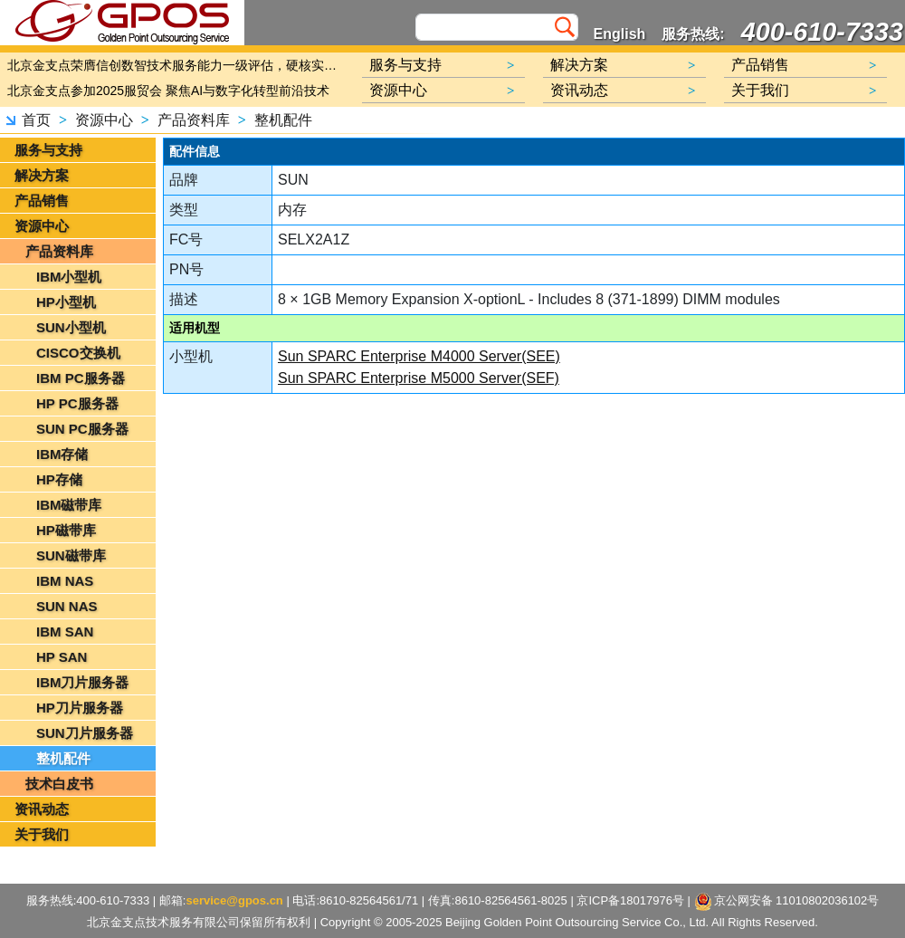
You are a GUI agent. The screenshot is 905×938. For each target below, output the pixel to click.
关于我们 (41, 834)
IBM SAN (64, 631)
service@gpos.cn (234, 900)
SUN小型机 (71, 327)
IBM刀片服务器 (82, 682)
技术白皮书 (59, 783)
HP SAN (61, 657)
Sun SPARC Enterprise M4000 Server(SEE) (419, 356)
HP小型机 (66, 302)
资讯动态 (41, 809)
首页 (36, 120)
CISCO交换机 (78, 352)
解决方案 (41, 175)
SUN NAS (67, 606)
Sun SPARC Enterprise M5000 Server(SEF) (418, 378)
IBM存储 (62, 454)
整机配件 (283, 120)
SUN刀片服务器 (84, 733)
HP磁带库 (66, 530)
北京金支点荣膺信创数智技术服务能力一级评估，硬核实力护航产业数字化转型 (176, 65)
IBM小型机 (69, 276)
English (620, 34)
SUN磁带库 (71, 555)
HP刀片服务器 (79, 707)
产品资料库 (193, 120)
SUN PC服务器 (82, 428)
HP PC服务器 (77, 403)
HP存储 (59, 479)
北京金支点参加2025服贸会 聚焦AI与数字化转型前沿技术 (168, 90)
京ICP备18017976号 (630, 900)
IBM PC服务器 (80, 378)
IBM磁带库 (69, 504)
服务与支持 (48, 150)
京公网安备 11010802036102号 (787, 902)
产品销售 (41, 200)
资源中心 (104, 120)
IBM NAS (64, 581)
